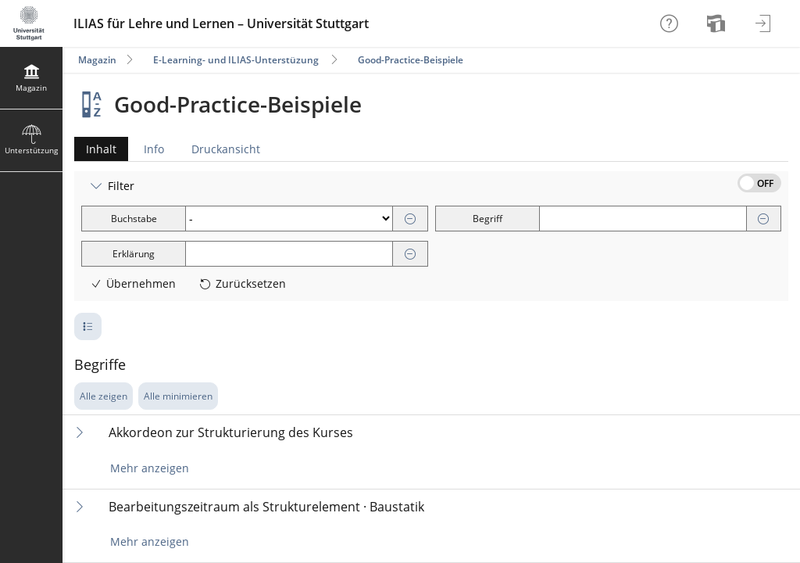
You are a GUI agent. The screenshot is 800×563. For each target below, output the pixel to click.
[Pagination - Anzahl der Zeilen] (87, 326)
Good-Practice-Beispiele (410, 59)
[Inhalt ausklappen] (79, 432)
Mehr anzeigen (149, 468)
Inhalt (95, 149)
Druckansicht (225, 149)
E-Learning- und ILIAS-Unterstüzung (236, 59)
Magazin (97, 59)
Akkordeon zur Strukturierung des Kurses (231, 433)
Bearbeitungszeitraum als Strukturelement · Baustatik (266, 507)
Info (154, 149)
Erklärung (133, 253)
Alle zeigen (103, 396)
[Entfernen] (410, 219)
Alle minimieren (178, 396)
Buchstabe (134, 218)
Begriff (487, 218)
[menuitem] (718, 23)
